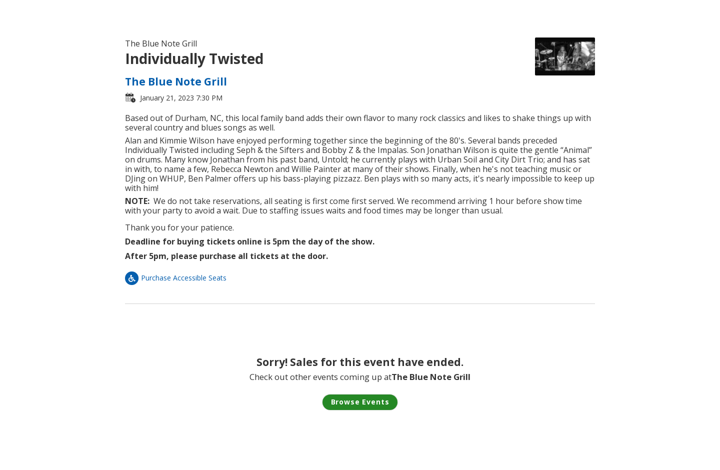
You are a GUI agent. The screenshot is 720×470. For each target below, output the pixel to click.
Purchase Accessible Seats (175, 277)
